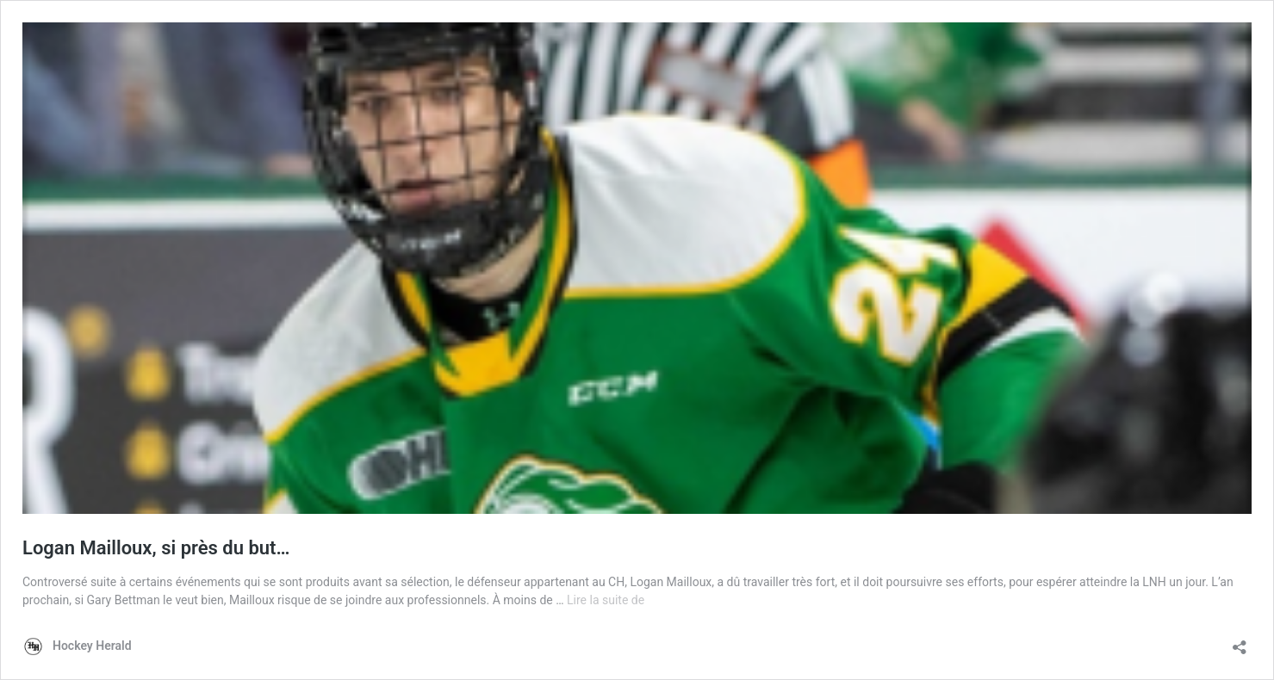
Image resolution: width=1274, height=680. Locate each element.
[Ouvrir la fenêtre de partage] (1239, 641)
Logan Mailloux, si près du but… (155, 548)
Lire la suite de (605, 600)
